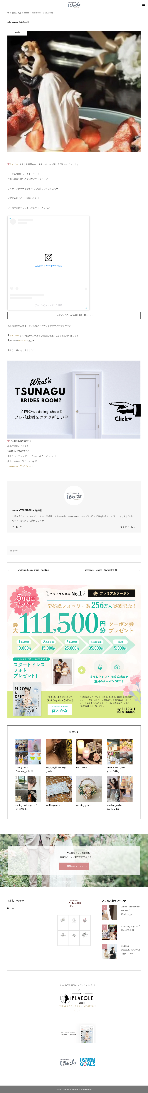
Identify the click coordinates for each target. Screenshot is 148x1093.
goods (15, 551)
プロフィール (126, 527)
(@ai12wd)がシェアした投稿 (48, 305)
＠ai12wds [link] (14, 164)
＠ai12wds (14, 335)
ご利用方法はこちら (74, 866)
